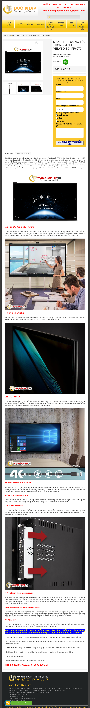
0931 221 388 (64, 7)
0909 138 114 (59, 4)
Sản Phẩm (9, 24)
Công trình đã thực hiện (50, 25)
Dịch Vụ (30, 24)
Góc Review (71, 24)
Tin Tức (20, 24)
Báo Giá (40, 24)
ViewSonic (67, 54)
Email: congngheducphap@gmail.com (64, 10)
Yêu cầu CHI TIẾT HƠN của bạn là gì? (69, 125)
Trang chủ (7, 35)
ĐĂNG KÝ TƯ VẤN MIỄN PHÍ (70, 143)
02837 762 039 (76, 4)
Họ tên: (58, 85)
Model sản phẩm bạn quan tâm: (68, 106)
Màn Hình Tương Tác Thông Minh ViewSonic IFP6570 (31, 35)
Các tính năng (9, 153)
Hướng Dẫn (61, 24)
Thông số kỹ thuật (22, 153)
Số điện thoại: (61, 91)
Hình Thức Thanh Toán (82, 25)
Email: (58, 99)
